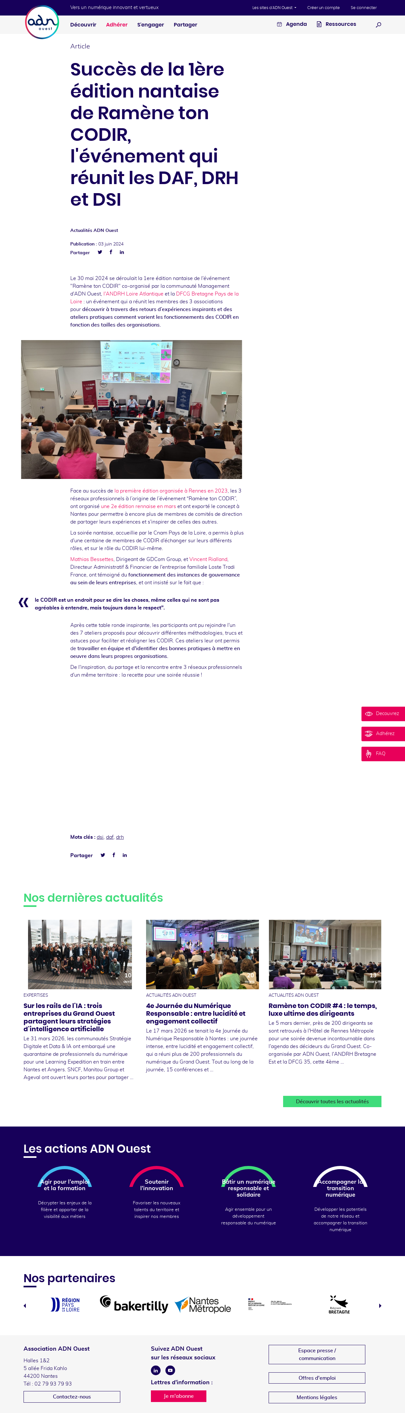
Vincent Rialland (208, 559)
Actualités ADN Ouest (94, 230)
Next (380, 1306)
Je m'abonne (179, 1396)
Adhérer (117, 24)
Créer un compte (323, 8)
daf (110, 837)
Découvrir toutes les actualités (332, 1101)
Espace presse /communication (317, 1354)
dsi (100, 837)
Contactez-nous (72, 1396)
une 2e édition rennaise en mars (139, 506)
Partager (185, 24)
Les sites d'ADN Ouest (272, 8)
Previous (25, 1306)
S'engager (150, 24)
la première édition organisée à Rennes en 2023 (170, 491)
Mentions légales (317, 1397)
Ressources (336, 25)
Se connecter (364, 8)
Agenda (292, 25)
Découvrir (83, 24)
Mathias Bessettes (92, 559)
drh (120, 837)
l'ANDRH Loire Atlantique (132, 293)
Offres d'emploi (317, 1378)
